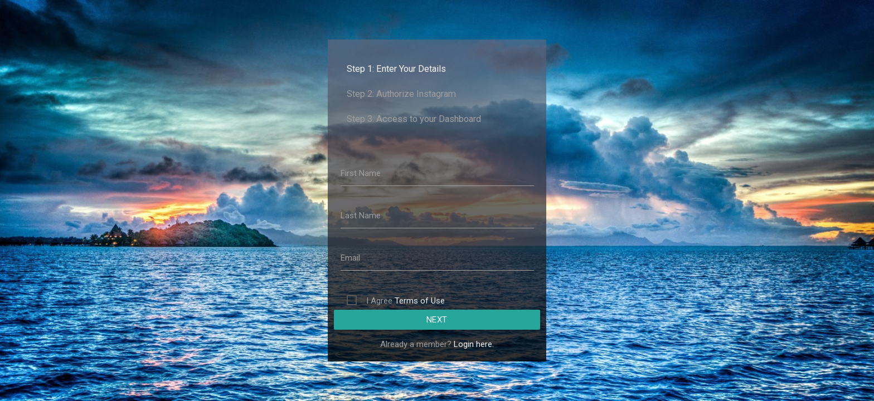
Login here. (474, 344)
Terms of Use (420, 301)
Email (350, 258)
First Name (361, 173)
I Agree (405, 301)
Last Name (361, 216)
